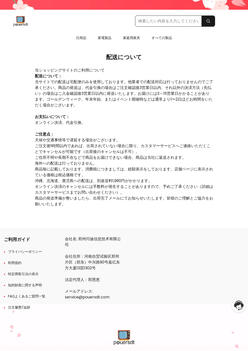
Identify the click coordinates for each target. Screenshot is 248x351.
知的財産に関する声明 (25, 285)
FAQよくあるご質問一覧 (26, 296)
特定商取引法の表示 (23, 273)
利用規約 (15, 262)
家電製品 (104, 37)
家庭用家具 (131, 37)
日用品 (81, 37)
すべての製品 (162, 37)
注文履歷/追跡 (19, 307)
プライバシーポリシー (25, 251)
